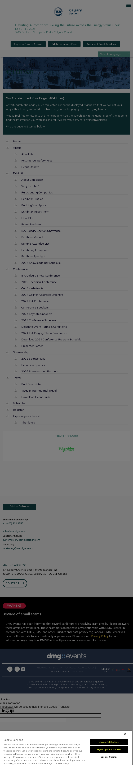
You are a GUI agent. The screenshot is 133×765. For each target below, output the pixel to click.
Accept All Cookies (108, 742)
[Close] (125, 734)
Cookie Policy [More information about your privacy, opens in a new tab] (62, 763)
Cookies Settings (109, 757)
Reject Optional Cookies (109, 749)
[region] (66, 748)
